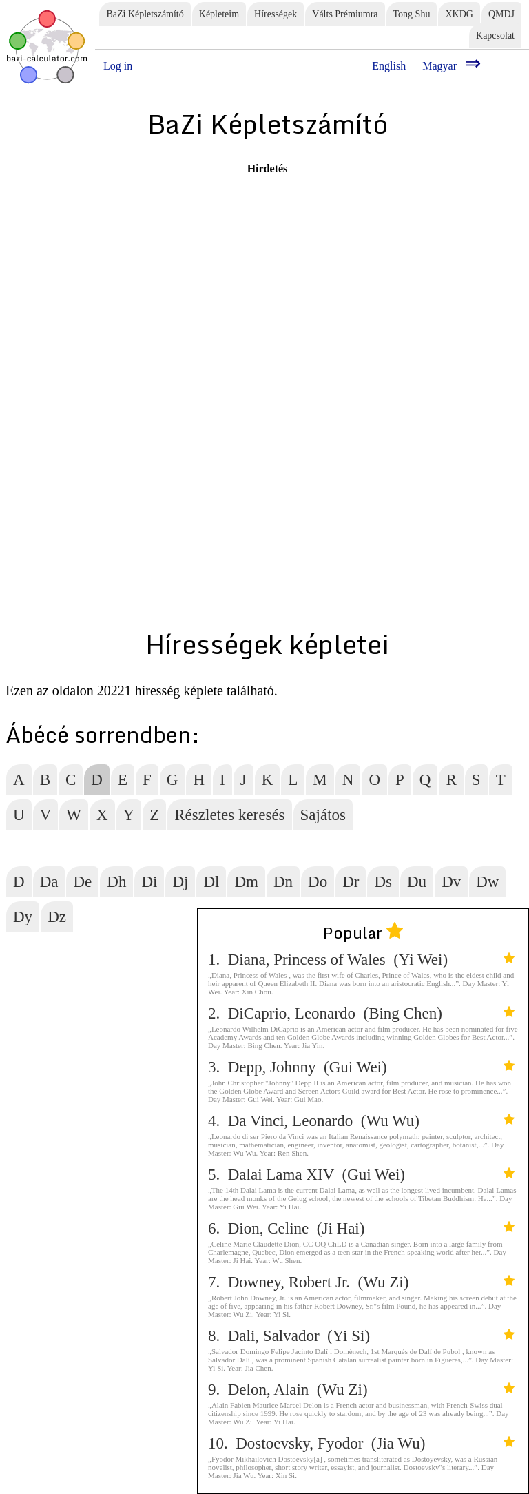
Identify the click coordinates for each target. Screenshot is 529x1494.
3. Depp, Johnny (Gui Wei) (361, 1067)
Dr (350, 881)
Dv (451, 881)
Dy (22, 916)
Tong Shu (412, 14)
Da (49, 881)
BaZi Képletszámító (144, 14)
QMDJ (501, 14)
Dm (246, 881)
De (82, 881)
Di (149, 881)
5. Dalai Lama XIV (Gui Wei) (361, 1174)
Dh (116, 881)
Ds (383, 881)
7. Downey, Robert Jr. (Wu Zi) (361, 1282)
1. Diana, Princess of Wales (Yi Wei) (361, 959)
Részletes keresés (229, 814)
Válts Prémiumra (344, 14)
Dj (180, 881)
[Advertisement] (212, 271)
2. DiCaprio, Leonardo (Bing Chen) (361, 1013)
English (389, 66)
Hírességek (275, 14)
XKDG (459, 14)
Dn (283, 881)
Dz (57, 916)
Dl (211, 881)
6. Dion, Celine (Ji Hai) (361, 1228)
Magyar (439, 66)
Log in (117, 66)
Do (317, 881)
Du (416, 881)
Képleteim (219, 14)
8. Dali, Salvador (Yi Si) (361, 1335)
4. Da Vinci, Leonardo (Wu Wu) (361, 1120)
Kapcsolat (495, 35)
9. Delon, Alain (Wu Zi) (361, 1389)
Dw (487, 881)
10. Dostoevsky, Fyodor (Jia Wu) (361, 1443)
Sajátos (323, 814)
